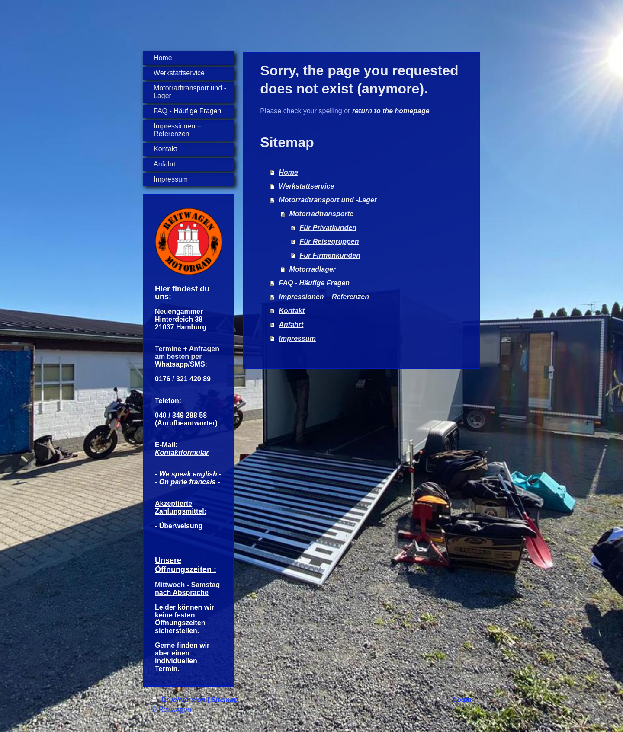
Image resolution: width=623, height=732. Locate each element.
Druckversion (179, 699)
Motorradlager (312, 269)
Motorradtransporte (321, 213)
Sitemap (224, 699)
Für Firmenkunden (330, 255)
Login (462, 699)
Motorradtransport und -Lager (328, 200)
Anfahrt (291, 324)
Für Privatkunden (328, 227)
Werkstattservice (306, 186)
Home (288, 172)
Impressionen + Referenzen (324, 296)
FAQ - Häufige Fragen (314, 283)
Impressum (297, 338)
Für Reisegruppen (329, 241)
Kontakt (292, 310)
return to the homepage (391, 111)
